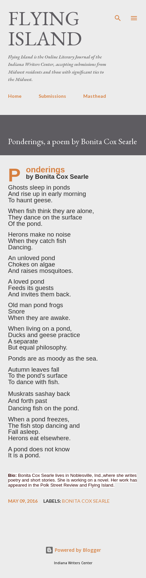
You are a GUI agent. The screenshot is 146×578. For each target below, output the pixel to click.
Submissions (52, 96)
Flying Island (45, 28)
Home (14, 96)
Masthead (94, 96)
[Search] (118, 12)
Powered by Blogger (73, 550)
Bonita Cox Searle (86, 501)
